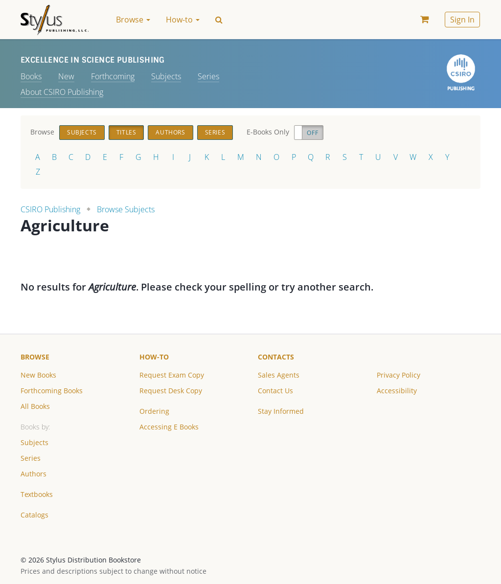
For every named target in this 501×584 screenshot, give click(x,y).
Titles (126, 132)
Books (31, 76)
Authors (170, 132)
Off (312, 133)
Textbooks (37, 494)
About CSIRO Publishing (62, 92)
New (66, 76)
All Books (35, 406)
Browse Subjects (126, 209)
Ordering (154, 411)
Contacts (276, 356)
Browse (35, 356)
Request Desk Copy (170, 390)
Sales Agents (278, 375)
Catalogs (34, 514)
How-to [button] (183, 19)
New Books (38, 375)
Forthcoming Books (52, 390)
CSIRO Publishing (50, 209)
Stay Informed (281, 411)
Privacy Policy (398, 375)
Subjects (166, 76)
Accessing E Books (169, 426)
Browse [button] (133, 19)
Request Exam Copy (171, 375)
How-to (154, 356)
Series (208, 76)
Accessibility (397, 390)
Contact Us (275, 390)
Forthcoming (113, 76)
